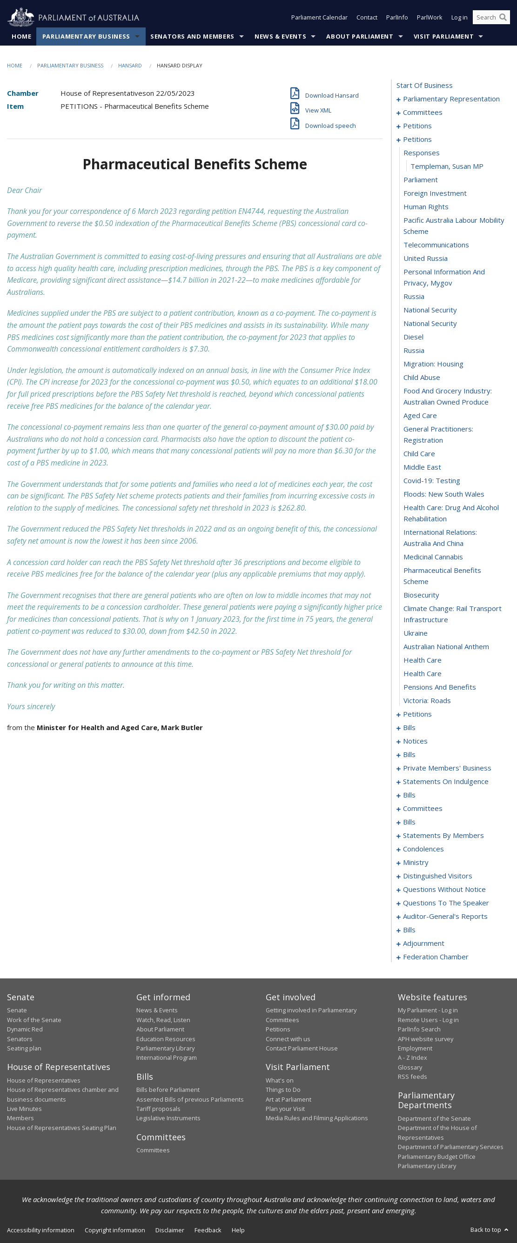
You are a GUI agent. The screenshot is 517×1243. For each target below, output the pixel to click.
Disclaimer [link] (169, 1230)
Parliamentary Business (86, 37)
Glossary (410, 1067)
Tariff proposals (158, 1109)
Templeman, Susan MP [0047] (446, 166)
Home (22, 37)
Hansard (130, 65)
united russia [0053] (425, 258)
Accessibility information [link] (40, 1230)
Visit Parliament (444, 37)
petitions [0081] (417, 714)
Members (20, 1118)
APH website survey (425, 1039)
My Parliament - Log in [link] (428, 1010)
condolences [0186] (423, 849)
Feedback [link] (208, 1230)
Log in (459, 17)
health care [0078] (422, 673)
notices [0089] (415, 741)
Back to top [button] (490, 1230)
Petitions (278, 1029)
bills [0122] (409, 795)
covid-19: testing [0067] (431, 480)
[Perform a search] (503, 18)
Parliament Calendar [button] (319, 17)
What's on (280, 1080)
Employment (415, 1048)
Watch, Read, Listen (163, 1020)
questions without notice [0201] (444, 889)
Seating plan (24, 1048)
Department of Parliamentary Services (451, 1147)
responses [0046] (421, 153)
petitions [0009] (417, 126)
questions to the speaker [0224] (446, 903)
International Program (166, 1058)
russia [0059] (413, 350)
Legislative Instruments (168, 1118)
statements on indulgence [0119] (446, 781)
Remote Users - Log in (428, 1020)
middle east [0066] (422, 467)
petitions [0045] (417, 139)
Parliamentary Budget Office (437, 1156)
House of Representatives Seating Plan (61, 1127)
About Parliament (359, 37)
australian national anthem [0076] (446, 646)
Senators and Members (192, 37)
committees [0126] (423, 808)
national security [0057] (430, 323)
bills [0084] (409, 727)
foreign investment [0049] (435, 193)
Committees (153, 1150)
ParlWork (430, 17)
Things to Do (283, 1090)
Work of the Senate (34, 1020)
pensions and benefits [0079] (439, 687)
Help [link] (238, 1230)
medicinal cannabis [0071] (433, 557)
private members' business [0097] (447, 768)
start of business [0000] (424, 85)
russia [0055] (413, 296)
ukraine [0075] (415, 633)
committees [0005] (423, 112)
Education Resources (165, 1039)
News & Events (280, 37)
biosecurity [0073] (421, 595)
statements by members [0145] (443, 835)
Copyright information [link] (115, 1230)
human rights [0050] (426, 207)
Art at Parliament (288, 1099)
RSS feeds (412, 1077)
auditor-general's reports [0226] (445, 916)
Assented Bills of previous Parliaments (190, 1099)
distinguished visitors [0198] (437, 876)
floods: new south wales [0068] (443, 494)
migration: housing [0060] (433, 364)
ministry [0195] (416, 862)
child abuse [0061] (421, 377)
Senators (20, 1039)
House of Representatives (44, 1080)
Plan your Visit (285, 1109)
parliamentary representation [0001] (451, 99)
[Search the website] (491, 18)
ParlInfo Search (419, 1029)
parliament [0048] (420, 180)
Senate (17, 1010)
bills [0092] (409, 754)
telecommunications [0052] (436, 245)
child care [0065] (419, 454)
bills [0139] (409, 822)
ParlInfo (397, 17)
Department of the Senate (434, 1119)
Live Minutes (24, 1109)
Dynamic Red (25, 1029)
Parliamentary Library (165, 1048)
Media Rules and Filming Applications (317, 1118)
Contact (366, 17)
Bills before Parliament (168, 1090)
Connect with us (288, 1039)
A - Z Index (412, 1058)
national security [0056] (430, 310)
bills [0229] (409, 930)
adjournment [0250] (423, 943)
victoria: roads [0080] (427, 700)
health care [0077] (422, 660)
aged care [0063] (420, 415)
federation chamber (436, 957)
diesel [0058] (413, 337)
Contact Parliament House (302, 1048)
